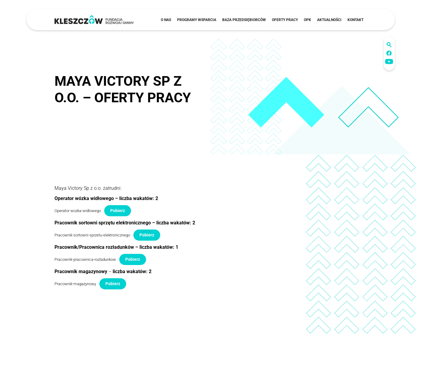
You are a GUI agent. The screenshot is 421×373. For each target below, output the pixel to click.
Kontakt (355, 20)
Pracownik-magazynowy (75, 284)
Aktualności (329, 20)
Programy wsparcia (196, 20)
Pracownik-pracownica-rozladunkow (85, 259)
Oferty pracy (285, 20)
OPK (307, 20)
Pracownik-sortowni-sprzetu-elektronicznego (92, 235)
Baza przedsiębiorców (244, 20)
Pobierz (117, 210)
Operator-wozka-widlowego (78, 210)
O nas (166, 20)
